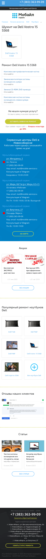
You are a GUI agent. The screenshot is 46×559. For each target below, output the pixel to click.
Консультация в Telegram (18, 171)
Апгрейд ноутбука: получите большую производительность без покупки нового (35, 460)
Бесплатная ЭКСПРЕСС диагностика (9, 270)
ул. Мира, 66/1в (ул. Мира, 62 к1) (22, 184)
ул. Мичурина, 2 (14, 158)
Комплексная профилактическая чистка (21, 71)
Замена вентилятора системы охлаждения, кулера (17, 80)
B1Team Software (28, 556)
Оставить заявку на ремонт (23, 121)
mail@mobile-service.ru (27, 168)
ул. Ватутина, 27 (14, 209)
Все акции (22, 287)
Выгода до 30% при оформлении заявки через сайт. (34, 270)
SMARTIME (16, 556)
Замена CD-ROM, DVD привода (17, 89)
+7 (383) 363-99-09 (32, 2)
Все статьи (22, 473)
